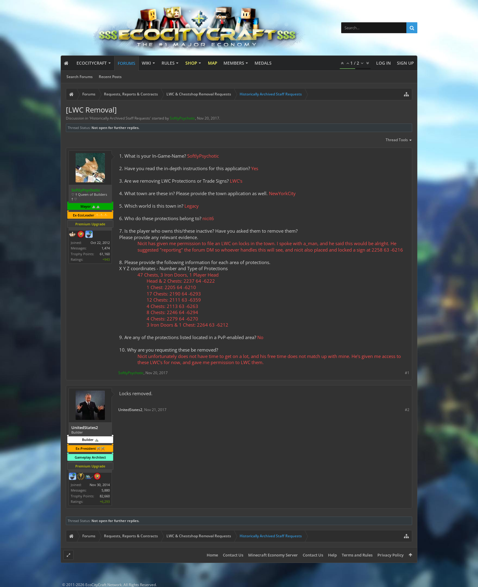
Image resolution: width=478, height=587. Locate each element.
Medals (263, 63)
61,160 (105, 254)
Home (212, 555)
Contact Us (233, 555)
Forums (126, 63)
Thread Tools (399, 140)
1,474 (106, 248)
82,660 (105, 496)
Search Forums (79, 76)
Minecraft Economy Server (273, 555)
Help (332, 555)
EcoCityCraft (92, 63)
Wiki (146, 63)
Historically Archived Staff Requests (120, 118)
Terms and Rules (357, 555)
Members (233, 63)
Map (212, 63)
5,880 (106, 490)
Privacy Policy (390, 555)
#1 (407, 372)
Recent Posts (110, 76)
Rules (168, 63)
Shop (191, 63)
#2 (407, 409)
